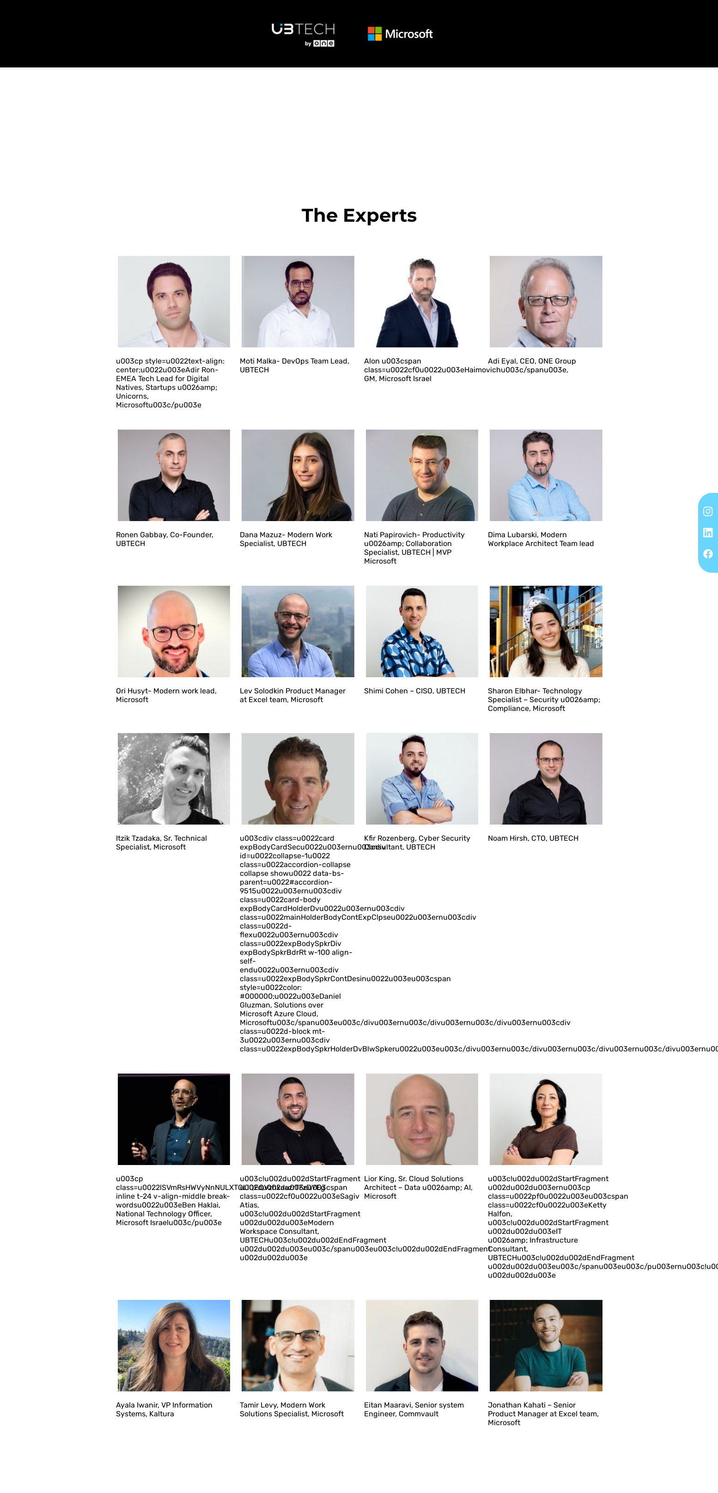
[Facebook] (708, 553)
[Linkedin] (708, 532)
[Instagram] (708, 511)
